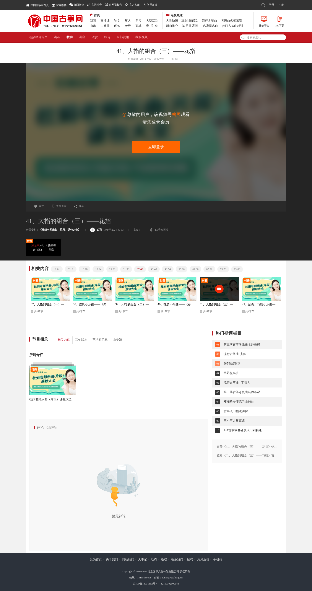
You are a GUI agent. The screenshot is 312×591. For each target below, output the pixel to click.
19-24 (98, 269)
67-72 (209, 269)
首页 (95, 15)
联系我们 (177, 559)
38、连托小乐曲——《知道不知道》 (92, 304)
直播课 (105, 20)
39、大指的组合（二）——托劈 (134, 304)
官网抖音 (96, 4)
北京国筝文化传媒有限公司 (163, 571)
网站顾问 (128, 559)
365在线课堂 (189, 20)
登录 (271, 4)
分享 (79, 206)
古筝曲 (105, 26)
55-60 (182, 269)
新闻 (93, 20)
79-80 (237, 269)
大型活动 (152, 20)
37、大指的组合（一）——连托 (50, 304)
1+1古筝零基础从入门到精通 (243, 430)
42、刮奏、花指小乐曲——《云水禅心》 (261, 304)
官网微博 (61, 5)
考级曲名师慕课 (231, 20)
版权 (164, 559)
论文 (117, 20)
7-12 (70, 269)
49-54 (168, 269)
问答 (117, 26)
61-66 (195, 269)
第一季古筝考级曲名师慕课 (242, 392)
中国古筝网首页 (37, 5)
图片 (138, 20)
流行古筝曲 (209, 20)
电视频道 (174, 15)
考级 (128, 26)
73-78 (223, 269)
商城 (138, 26)
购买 (176, 114)
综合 (107, 37)
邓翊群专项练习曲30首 (239, 401)
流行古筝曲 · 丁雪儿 (237, 382)
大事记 (142, 559)
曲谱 (93, 26)
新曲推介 (172, 26)
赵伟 (96, 229)
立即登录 (156, 147)
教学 (70, 37)
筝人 (128, 20)
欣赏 (95, 37)
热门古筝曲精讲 (232, 26)
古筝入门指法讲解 (236, 411)
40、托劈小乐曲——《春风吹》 (177, 304)
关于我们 (112, 559)
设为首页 (96, 559)
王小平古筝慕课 (234, 420)
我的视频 (141, 37)
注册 (281, 4)
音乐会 (152, 26)
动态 (154, 559)
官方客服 (134, 4)
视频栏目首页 (38, 37)
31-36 (126, 269)
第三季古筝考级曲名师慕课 (242, 344)
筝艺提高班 (190, 26)
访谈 (57, 37)
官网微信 (79, 4)
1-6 (56, 269)
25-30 (112, 269)
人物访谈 (172, 20)
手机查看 (59, 206)
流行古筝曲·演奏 (235, 354)
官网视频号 (115, 4)
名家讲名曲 (210, 26)
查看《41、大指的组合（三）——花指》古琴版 (247, 456)
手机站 (217, 559)
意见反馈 (203, 559)
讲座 (82, 37)
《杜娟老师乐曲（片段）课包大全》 (60, 229)
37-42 (140, 269)
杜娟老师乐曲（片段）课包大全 (50, 399)
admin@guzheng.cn (172, 577)
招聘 (190, 559)
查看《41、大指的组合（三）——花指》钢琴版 (247, 447)
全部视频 (123, 37)
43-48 (154, 269)
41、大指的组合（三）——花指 (43, 247)
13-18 (84, 269)
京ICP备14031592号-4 (145, 583)
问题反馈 (152, 4)
